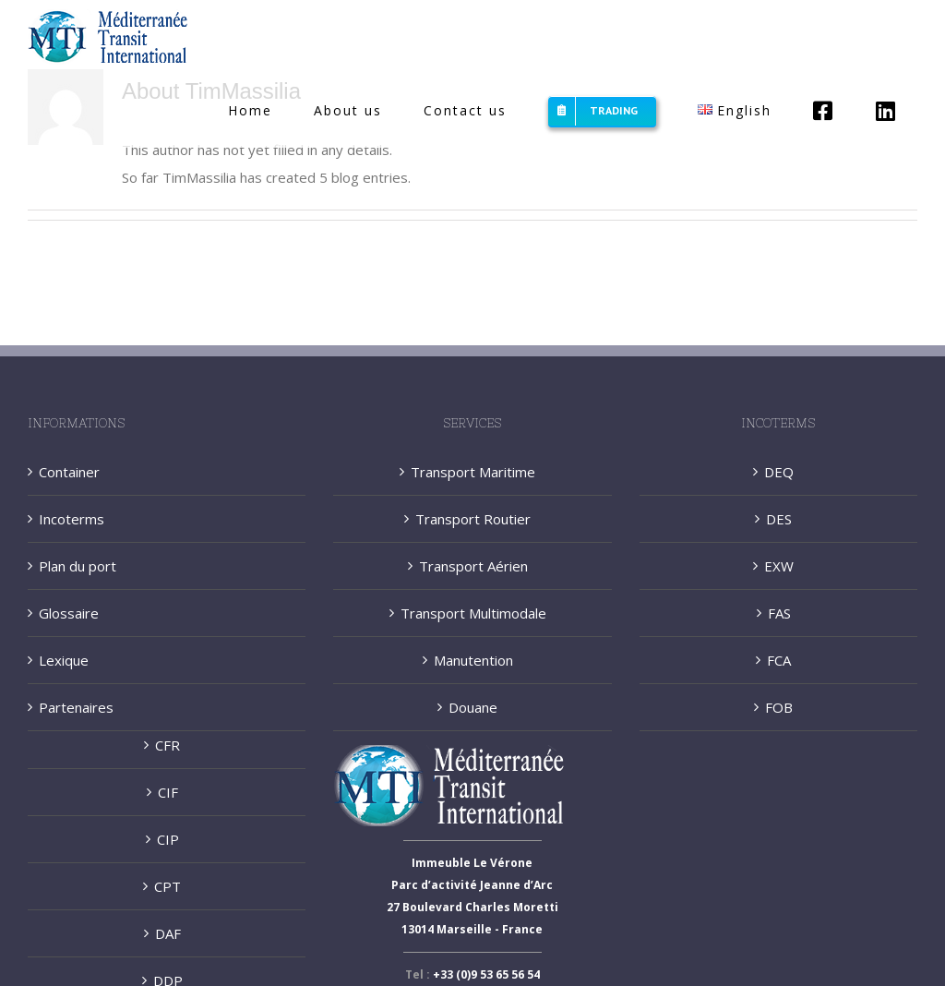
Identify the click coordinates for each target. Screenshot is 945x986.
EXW (779, 566)
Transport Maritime (473, 472)
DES (779, 519)
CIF (168, 792)
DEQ (779, 472)
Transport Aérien (473, 566)
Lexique (64, 660)
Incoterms (71, 519)
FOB (779, 707)
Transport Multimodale (473, 613)
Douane (473, 707)
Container (69, 472)
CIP (168, 839)
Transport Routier (473, 519)
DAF (168, 933)
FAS (779, 613)
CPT (167, 886)
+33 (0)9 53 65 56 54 (486, 974)
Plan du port (77, 566)
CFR (167, 745)
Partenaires (76, 707)
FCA (779, 660)
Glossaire (69, 613)
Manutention (473, 660)
